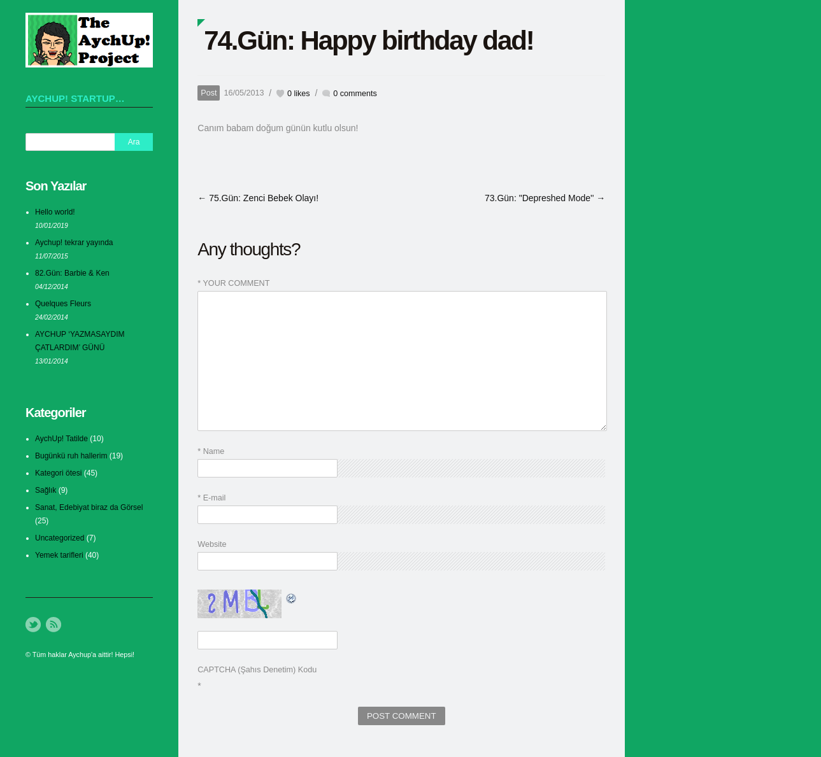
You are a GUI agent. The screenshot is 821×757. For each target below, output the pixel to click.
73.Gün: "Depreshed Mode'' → (545, 198)
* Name (210, 451)
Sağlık (45, 490)
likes (298, 93)
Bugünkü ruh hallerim (71, 455)
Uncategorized (59, 538)
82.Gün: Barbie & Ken (72, 273)
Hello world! (55, 212)
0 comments (355, 93)
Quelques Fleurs (63, 303)
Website (211, 544)
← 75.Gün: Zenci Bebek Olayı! (257, 198)
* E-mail (211, 497)
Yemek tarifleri (59, 555)
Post (209, 92)
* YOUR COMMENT (233, 283)
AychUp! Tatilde (61, 438)
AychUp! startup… (75, 98)
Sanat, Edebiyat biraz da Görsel (89, 507)
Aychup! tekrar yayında (74, 242)
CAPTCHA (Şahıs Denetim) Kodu (257, 669)
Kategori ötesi (58, 473)
